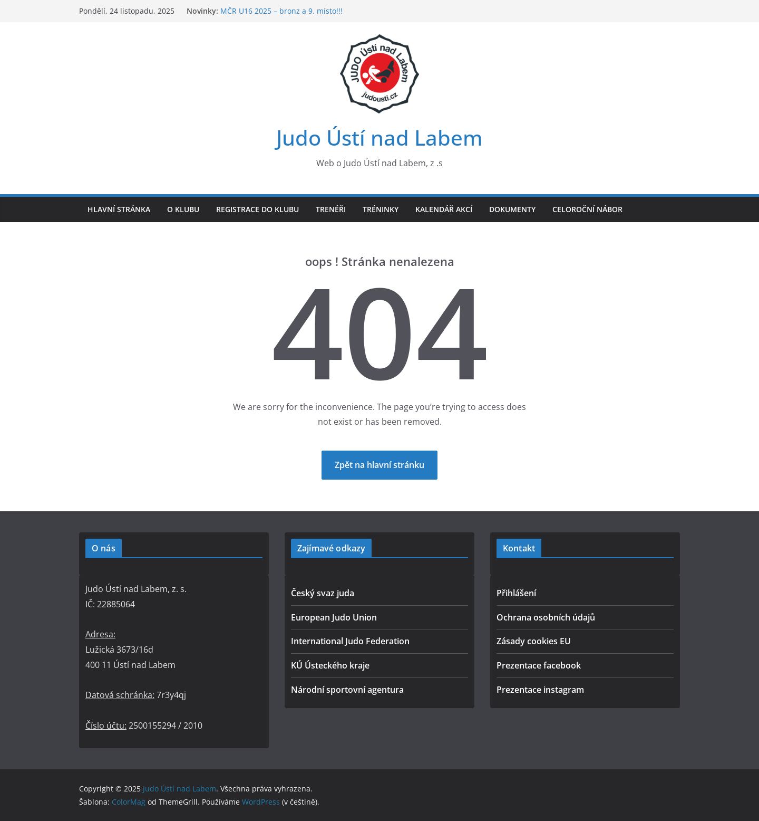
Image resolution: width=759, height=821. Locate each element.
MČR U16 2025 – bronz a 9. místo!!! (281, 11)
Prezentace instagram (540, 689)
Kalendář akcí (443, 209)
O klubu (183, 209)
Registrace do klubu (257, 209)
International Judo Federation (350, 641)
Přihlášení (516, 593)
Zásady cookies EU (534, 641)
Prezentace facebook (539, 665)
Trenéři (331, 209)
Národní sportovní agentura (347, 689)
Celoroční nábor (587, 209)
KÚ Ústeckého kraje (330, 665)
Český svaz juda (322, 593)
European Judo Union (334, 617)
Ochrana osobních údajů (546, 617)
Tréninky (380, 209)
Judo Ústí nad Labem (379, 137)
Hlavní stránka (118, 209)
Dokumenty (512, 209)
